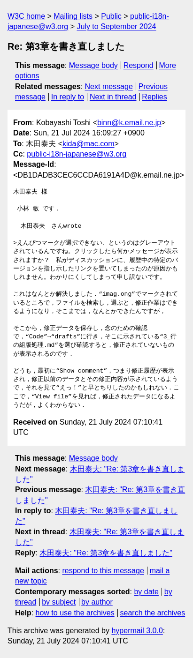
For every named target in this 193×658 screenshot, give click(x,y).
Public (111, 16)
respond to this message (103, 571)
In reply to (67, 97)
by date (146, 592)
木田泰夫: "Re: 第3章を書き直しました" (105, 553)
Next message (109, 86)
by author (97, 602)
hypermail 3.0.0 (136, 631)
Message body (93, 65)
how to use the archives (75, 613)
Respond (139, 65)
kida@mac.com (88, 144)
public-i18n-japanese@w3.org (76, 154)
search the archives (152, 613)
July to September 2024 (116, 26)
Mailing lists (73, 16)
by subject (59, 602)
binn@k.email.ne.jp (129, 123)
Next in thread (113, 97)
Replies (154, 97)
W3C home (26, 16)
